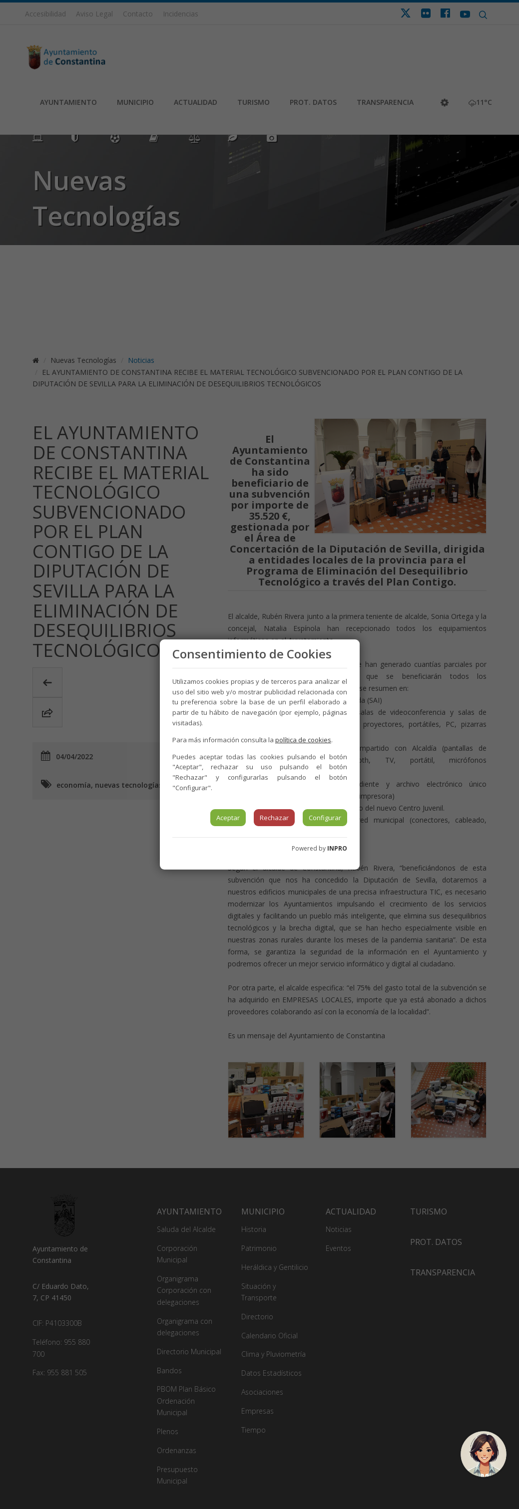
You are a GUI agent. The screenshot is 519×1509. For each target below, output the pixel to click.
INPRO (337, 848)
